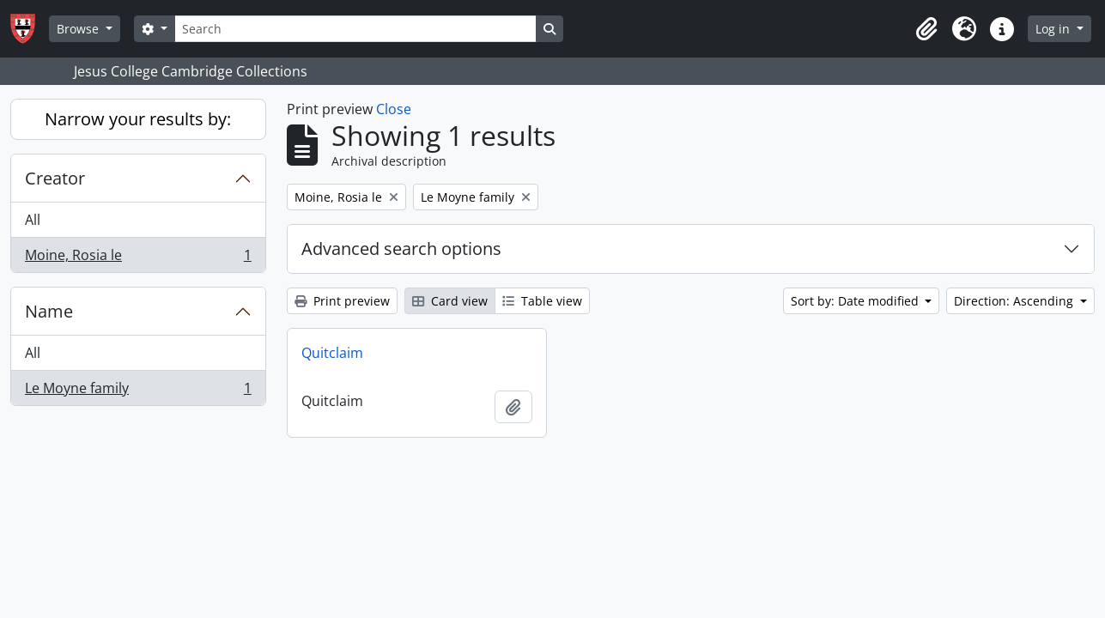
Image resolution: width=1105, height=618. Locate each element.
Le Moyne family (138, 391)
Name (49, 311)
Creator (55, 178)
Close (393, 109)
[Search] (355, 28)
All (32, 219)
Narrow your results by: (138, 118)
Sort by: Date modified (856, 301)
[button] (926, 29)
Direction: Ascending (1015, 301)
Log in (1054, 29)
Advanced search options (401, 248)
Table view (542, 301)
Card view (450, 301)
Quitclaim (332, 352)
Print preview (342, 301)
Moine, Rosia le (138, 258)
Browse (79, 29)
